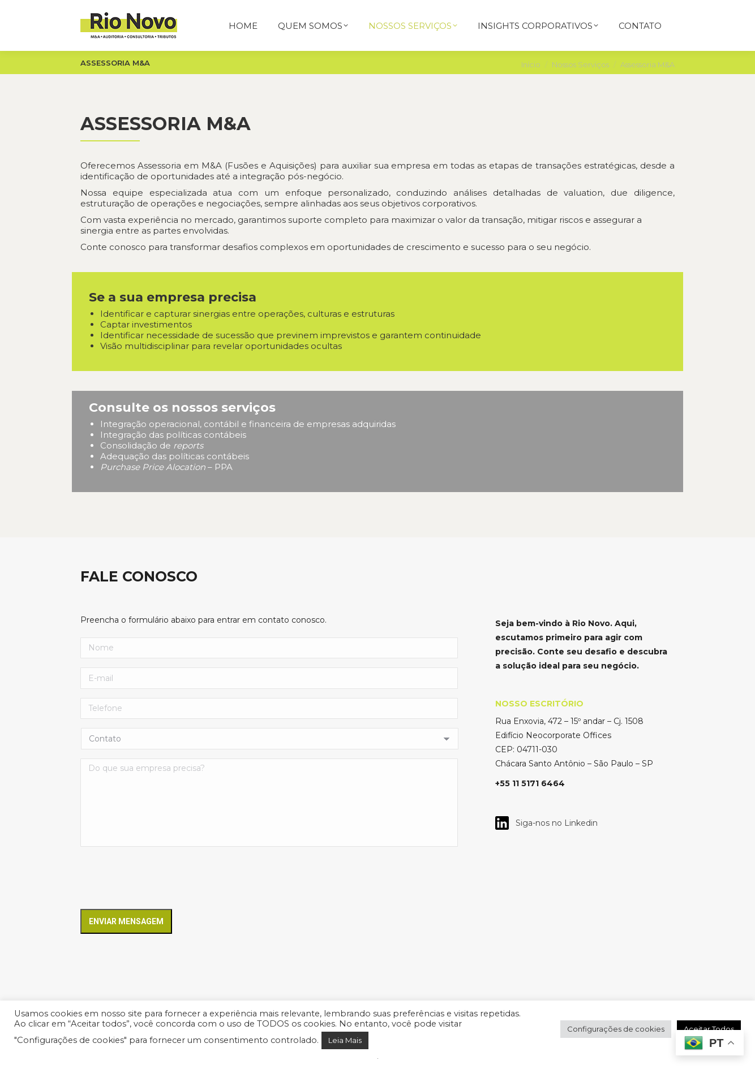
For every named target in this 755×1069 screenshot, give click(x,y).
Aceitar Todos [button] (709, 1028)
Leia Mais (345, 1040)
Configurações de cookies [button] (615, 1028)
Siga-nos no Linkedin (553, 823)
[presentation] (166, 881)
